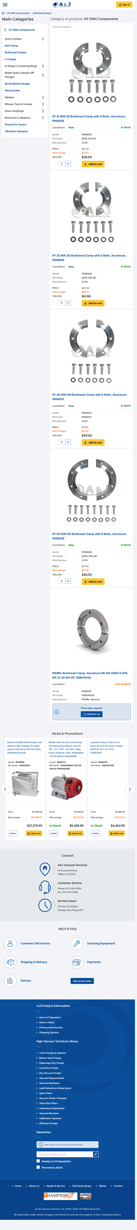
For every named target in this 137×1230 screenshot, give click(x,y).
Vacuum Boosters (49, 1113)
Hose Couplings (14, 111)
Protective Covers (15, 124)
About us (34, 1186)
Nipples (9, 97)
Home (3, 13)
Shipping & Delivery (33, 962)
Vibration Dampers (16, 131)
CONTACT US (93, 714)
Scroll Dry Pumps (48, 1068)
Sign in (126, 4)
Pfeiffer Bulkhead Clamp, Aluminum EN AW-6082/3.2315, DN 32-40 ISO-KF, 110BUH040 (90, 675)
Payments (93, 962)
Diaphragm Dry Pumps (51, 1063)
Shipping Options (49, 1032)
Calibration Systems (50, 1118)
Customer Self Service (35, 943)
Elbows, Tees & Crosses (18, 104)
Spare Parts (45, 1093)
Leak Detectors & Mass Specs (55, 1088)
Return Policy (46, 1022)
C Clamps (10, 59)
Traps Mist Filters (48, 1103)
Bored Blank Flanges (17, 84)
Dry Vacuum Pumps (50, 1073)
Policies (25, 980)
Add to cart (95, 164)
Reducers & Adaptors (17, 118)
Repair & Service (56, 1186)
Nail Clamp (11, 46)
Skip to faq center (82, 981)
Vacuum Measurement (51, 1078)
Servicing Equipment (100, 943)
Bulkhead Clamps (42, 13)
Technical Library (81, 1186)
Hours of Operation (50, 1017)
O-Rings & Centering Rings (21, 66)
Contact (118, 1186)
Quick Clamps (13, 39)
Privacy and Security (51, 1027)
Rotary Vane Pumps (50, 1058)
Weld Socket (12, 90)
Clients (102, 1186)
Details (13, 833)
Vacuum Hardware (49, 1083)
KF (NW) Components (18, 13)
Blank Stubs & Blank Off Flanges (19, 75)
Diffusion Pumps (48, 1123)
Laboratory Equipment (51, 1108)
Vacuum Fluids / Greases (53, 1098)
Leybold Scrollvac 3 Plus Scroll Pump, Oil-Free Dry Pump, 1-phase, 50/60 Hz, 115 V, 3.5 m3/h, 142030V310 (106, 747)
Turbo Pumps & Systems (52, 1053)
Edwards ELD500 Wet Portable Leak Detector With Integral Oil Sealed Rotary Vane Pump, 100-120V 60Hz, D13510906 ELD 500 (24, 747)
